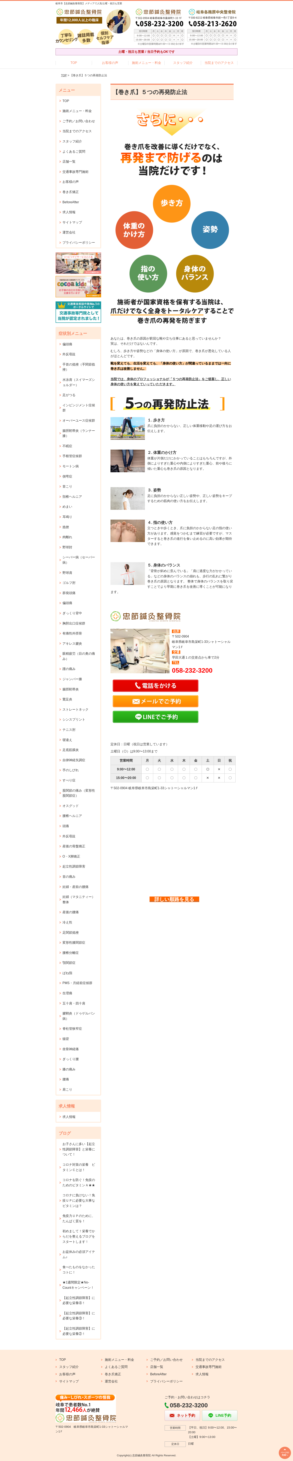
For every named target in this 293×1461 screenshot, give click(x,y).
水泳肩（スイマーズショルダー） (78, 382)
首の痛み (68, 876)
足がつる (68, 395)
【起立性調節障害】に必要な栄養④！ (78, 1300)
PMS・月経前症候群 (77, 983)
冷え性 (67, 922)
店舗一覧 (68, 161)
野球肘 (67, 547)
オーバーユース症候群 (78, 420)
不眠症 (67, 446)
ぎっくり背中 (72, 613)
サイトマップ (72, 222)
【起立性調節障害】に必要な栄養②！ (78, 1331)
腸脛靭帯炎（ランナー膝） (78, 433)
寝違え (67, 740)
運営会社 (68, 232)
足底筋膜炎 (70, 750)
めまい (67, 506)
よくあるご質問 (73, 151)
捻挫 (65, 527)
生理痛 (67, 993)
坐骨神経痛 (70, 1049)
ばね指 (67, 973)
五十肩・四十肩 (73, 1003)
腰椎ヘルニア (72, 816)
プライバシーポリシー (78, 242)
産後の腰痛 (70, 912)
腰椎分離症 (70, 952)
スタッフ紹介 (183, 62)
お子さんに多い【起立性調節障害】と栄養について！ (78, 1149)
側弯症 (67, 476)
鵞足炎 (67, 699)
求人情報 (68, 212)
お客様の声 (110, 62)
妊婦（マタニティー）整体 (78, 899)
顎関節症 (68, 962)
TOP (73, 62)
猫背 (65, 1039)
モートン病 (70, 466)
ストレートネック (75, 709)
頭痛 (65, 826)
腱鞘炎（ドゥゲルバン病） (78, 1016)
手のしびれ (70, 770)
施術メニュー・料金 (146, 62)
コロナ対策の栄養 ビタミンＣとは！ (78, 1167)
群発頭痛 (68, 593)
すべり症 (68, 780)
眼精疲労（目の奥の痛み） (78, 656)
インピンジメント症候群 (78, 407)
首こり (67, 486)
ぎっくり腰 (70, 1059)
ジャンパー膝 (72, 679)
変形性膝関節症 (73, 942)
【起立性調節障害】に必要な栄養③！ (78, 1315)
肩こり (67, 1089)
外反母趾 (68, 354)
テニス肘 (68, 729)
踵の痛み (68, 669)
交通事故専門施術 (75, 171)
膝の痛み (68, 1069)
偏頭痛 (67, 344)
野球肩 (67, 572)
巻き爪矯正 (70, 192)
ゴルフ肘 (68, 582)
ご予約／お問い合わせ (78, 121)
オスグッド (70, 806)
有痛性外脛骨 (72, 633)
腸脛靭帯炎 (70, 689)
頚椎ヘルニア (72, 496)
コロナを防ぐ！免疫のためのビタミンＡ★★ (78, 1182)
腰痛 (65, 1079)
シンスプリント (73, 719)
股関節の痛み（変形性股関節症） (78, 793)
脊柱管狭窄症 (72, 1028)
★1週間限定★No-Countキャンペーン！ (78, 1285)
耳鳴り (67, 517)
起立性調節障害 (73, 866)
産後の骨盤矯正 (73, 846)
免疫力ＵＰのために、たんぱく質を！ (78, 1218)
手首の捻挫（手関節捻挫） (78, 367)
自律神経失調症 (73, 760)
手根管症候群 (72, 456)
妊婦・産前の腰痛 (75, 887)
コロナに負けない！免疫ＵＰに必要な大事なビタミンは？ (78, 1200)
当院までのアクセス (219, 62)
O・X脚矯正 (71, 856)
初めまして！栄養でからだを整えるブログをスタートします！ (78, 1236)
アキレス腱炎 (72, 643)
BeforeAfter (70, 202)
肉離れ (67, 537)
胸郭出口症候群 (73, 623)
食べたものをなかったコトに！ (78, 1269)
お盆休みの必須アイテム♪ (78, 1254)
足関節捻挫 (70, 932)
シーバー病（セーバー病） (78, 560)
